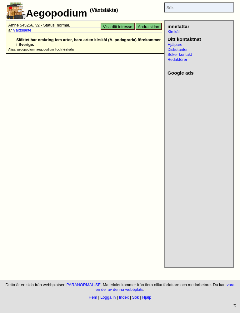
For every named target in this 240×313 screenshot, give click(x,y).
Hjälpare (175, 44)
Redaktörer (177, 59)
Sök (135, 297)
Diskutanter (178, 49)
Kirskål (173, 31)
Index (124, 297)
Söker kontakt (180, 54)
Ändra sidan (148, 26)
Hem (93, 297)
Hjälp (146, 297)
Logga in (108, 297)
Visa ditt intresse (117, 26)
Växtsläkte (22, 30)
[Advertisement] (197, 169)
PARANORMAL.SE (84, 284)
